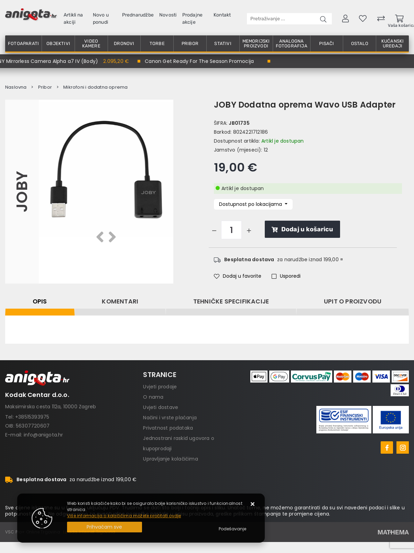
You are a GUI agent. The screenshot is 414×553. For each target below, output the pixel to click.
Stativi (222, 43)
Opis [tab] (40, 301)
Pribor (190, 43)
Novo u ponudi (101, 18)
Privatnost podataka (168, 427)
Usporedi (286, 276)
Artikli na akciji (73, 18)
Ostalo (359, 43)
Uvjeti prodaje (160, 386)
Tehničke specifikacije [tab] (231, 301)
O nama (153, 397)
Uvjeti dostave (160, 407)
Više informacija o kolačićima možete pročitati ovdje (124, 516)
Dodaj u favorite (237, 276)
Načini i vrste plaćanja (170, 417)
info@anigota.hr (43, 434)
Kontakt (222, 15)
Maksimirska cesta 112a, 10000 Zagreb (50, 406)
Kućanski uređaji (392, 43)
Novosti (167, 15)
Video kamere (91, 43)
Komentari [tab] (120, 301)
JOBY (22, 191)
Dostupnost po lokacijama (251, 204)
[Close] (104, 527)
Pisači (326, 43)
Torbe (157, 43)
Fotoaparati (23, 43)
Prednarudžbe (138, 15)
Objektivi (58, 43)
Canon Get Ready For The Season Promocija (199, 61)
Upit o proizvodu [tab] (352, 301)
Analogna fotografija (291, 43)
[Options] (232, 529)
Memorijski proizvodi (256, 43)
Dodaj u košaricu (302, 229)
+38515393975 (32, 416)
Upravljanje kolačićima (170, 458)
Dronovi (124, 43)
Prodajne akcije (192, 18)
